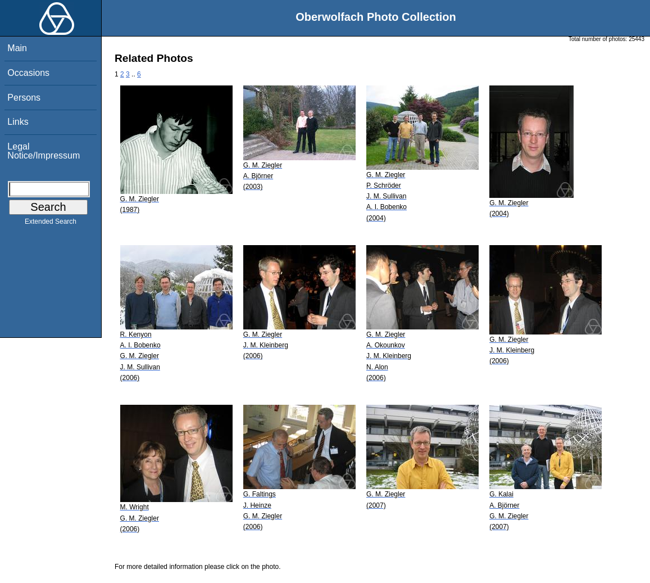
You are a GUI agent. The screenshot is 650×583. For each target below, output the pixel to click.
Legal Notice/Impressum (43, 151)
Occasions (28, 73)
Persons (23, 97)
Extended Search (50, 223)
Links (17, 121)
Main (17, 48)
